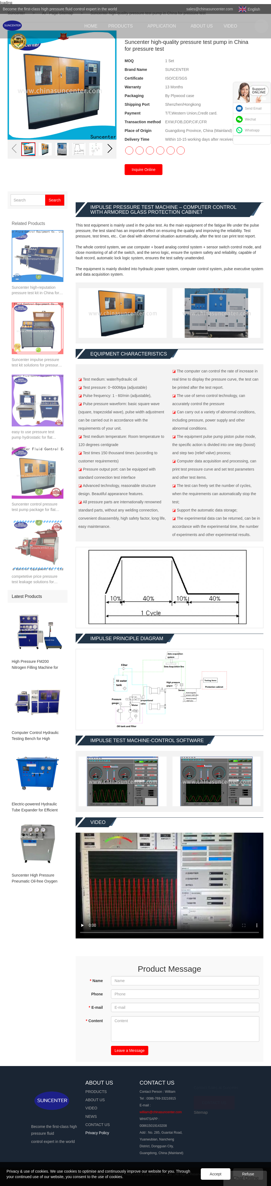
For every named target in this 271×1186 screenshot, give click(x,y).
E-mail (96, 1007)
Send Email (253, 108)
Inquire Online (143, 169)
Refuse (248, 1174)
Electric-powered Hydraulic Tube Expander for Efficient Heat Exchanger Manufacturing (35, 807)
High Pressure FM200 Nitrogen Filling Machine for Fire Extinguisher (35, 664)
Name (96, 981)
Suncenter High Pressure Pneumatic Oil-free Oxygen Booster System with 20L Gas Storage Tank (37, 878)
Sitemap (201, 1112)
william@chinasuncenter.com (161, 1112)
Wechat (250, 119)
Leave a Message (130, 1050)
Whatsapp (252, 130)
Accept (215, 1174)
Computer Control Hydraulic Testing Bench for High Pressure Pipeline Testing (35, 736)
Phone (97, 994)
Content (94, 1021)
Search (55, 200)
